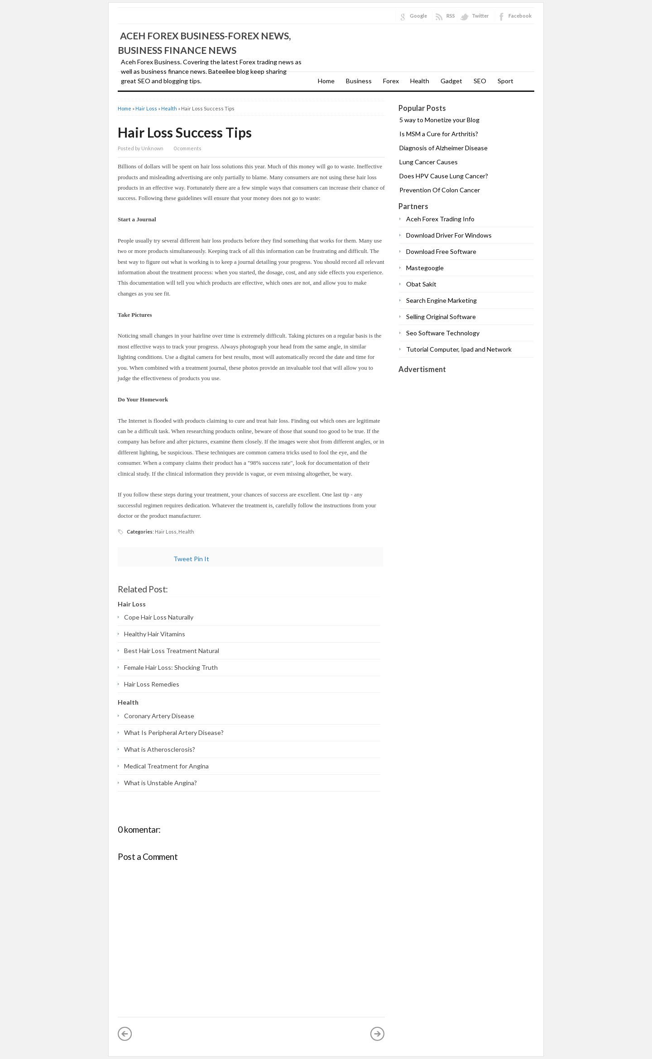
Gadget (451, 81)
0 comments (187, 148)
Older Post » (377, 1033)
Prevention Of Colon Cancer (439, 190)
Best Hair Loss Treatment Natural (171, 650)
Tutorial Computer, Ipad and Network (459, 349)
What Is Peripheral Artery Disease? (174, 732)
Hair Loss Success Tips (185, 132)
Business (359, 81)
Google (418, 16)
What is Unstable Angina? (160, 783)
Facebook (520, 16)
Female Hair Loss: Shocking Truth (171, 667)
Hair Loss (146, 108)
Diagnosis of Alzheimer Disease (443, 148)
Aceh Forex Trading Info (440, 219)
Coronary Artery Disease (159, 716)
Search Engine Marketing (441, 300)
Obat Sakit (421, 284)
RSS (450, 16)
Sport (505, 81)
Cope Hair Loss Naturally (158, 617)
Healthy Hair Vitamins (154, 634)
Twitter (480, 16)
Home (326, 81)
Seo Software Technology (442, 333)
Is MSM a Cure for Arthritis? (438, 134)
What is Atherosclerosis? (159, 749)
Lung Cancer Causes (428, 162)
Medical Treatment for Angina (166, 766)
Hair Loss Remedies (151, 684)
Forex (391, 81)
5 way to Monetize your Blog (439, 120)
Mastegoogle (425, 268)
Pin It (201, 559)
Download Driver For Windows (449, 235)
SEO (480, 81)
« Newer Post (125, 1033)
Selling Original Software (441, 316)
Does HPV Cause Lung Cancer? (443, 176)
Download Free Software (441, 251)
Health (419, 81)
